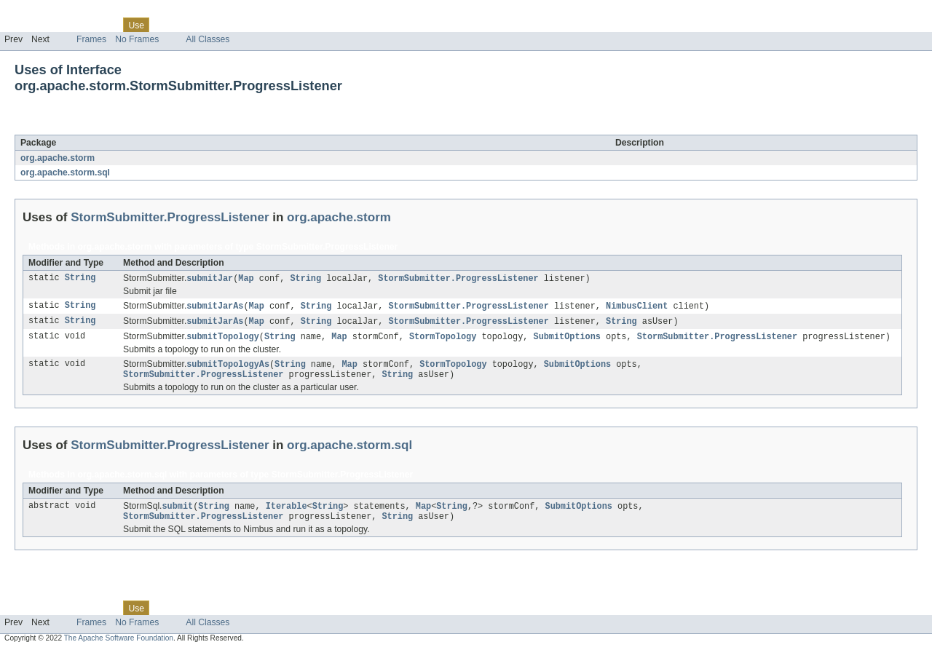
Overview (23, 25)
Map (245, 279)
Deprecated (207, 25)
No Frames (137, 39)
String (80, 279)
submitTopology (222, 339)
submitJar (209, 279)
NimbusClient (637, 307)
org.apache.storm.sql (65, 172)
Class (104, 25)
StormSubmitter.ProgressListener (171, 127)
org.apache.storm (57, 158)
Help (278, 25)
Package (67, 25)
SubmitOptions (566, 339)
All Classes (207, 39)
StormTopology (442, 339)
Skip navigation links (40, 12)
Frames (91, 39)
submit (177, 512)
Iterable (286, 512)
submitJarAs (214, 307)
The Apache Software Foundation (118, 645)
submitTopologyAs (227, 367)
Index (249, 25)
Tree (166, 25)
